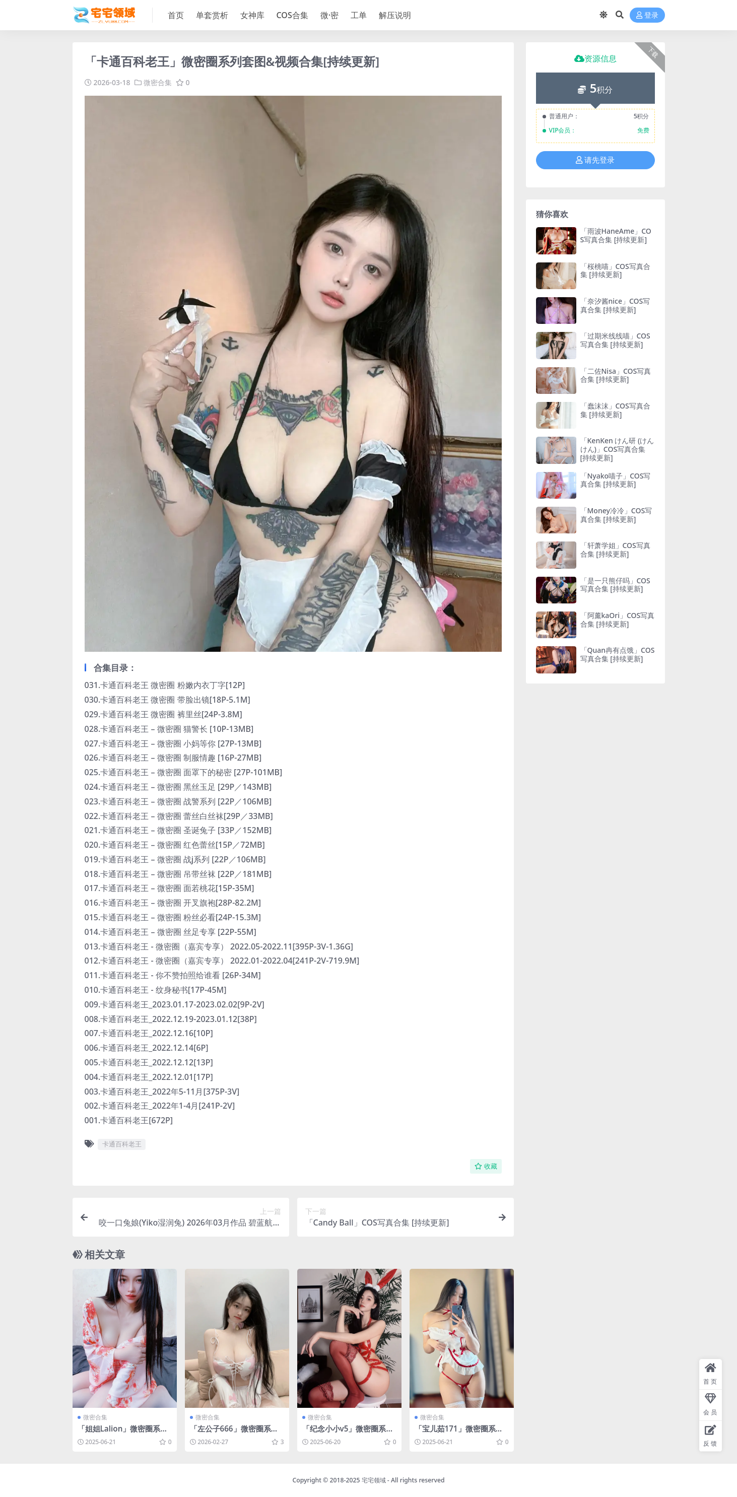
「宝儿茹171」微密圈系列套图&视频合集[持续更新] (459, 1433)
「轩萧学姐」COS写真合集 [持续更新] (615, 549)
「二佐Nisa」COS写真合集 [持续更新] (615, 375)
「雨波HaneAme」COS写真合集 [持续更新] (615, 235)
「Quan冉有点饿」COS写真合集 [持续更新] (617, 654)
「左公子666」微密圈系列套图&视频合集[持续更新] (234, 1433)
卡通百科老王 (122, 1143)
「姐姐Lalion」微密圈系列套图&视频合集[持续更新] (123, 1433)
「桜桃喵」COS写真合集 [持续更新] (615, 270)
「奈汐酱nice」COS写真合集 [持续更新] (615, 305)
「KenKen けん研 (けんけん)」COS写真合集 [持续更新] (617, 449)
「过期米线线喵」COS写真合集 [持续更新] (615, 340)
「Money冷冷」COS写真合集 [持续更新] (616, 515)
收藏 (486, 1166)
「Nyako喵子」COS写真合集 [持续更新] (615, 480)
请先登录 (595, 160)
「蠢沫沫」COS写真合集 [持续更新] (615, 410)
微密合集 (158, 82)
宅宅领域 (374, 1480)
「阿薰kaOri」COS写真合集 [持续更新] (617, 619)
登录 (647, 15)
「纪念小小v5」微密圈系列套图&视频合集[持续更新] (348, 1433)
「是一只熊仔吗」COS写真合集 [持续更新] (615, 585)
